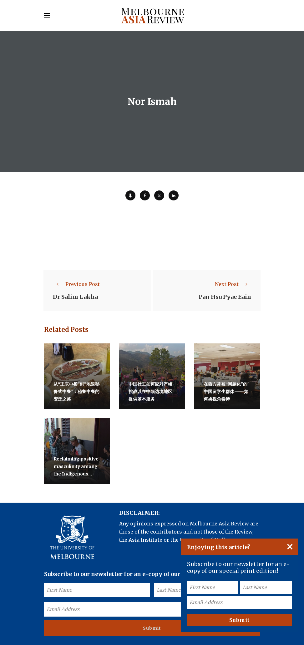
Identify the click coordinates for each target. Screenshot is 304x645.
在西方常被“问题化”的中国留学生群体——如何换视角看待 (226, 391)
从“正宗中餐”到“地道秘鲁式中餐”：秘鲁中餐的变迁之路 (76, 391)
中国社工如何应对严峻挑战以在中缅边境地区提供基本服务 (150, 391)
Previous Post (76, 284)
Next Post (233, 284)
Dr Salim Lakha (75, 296)
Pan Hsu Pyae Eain (225, 296)
